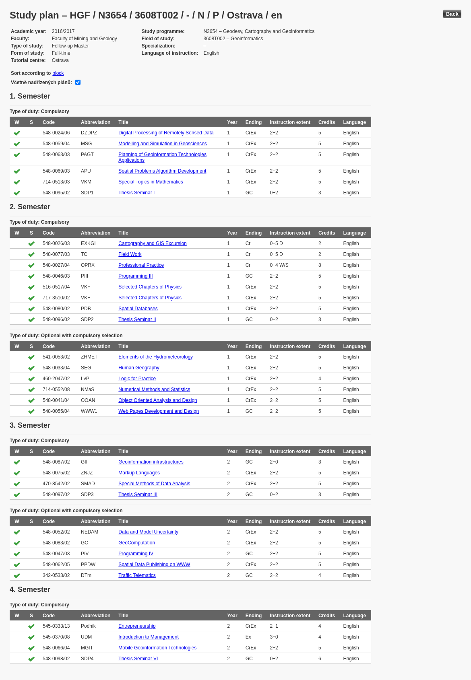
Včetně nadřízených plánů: (41, 82)
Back (452, 14)
